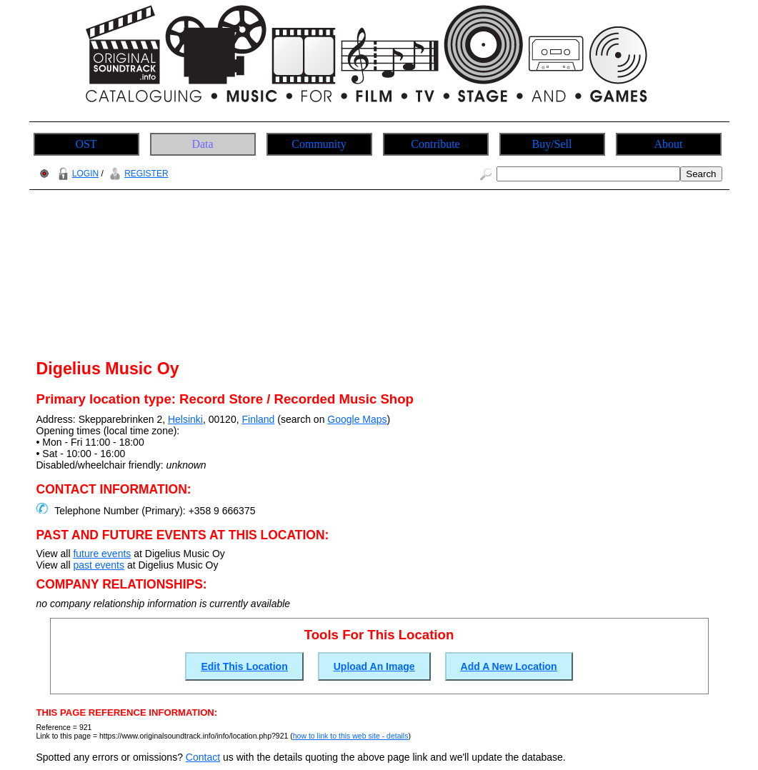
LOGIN (76, 174)
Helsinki (185, 419)
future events (102, 553)
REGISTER (137, 174)
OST (85, 144)
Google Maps (357, 419)
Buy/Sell (552, 144)
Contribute (435, 144)
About (668, 144)
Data (202, 144)
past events (98, 565)
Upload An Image (374, 666)
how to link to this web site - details (351, 735)
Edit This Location (244, 666)
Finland (257, 419)
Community (318, 144)
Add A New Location (509, 666)
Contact (203, 757)
